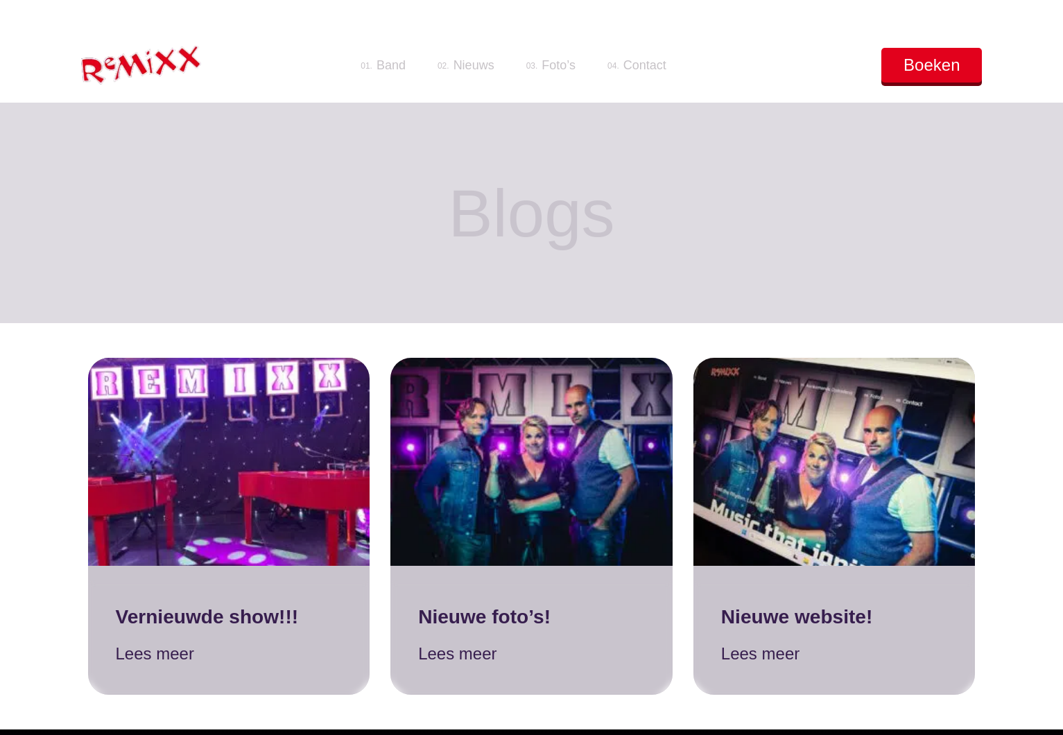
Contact (636, 65)
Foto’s (551, 65)
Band (383, 65)
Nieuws (466, 65)
